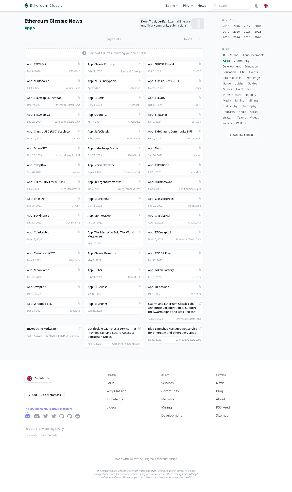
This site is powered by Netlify (44, 429)
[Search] (230, 6)
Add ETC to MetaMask (44, 395)
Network (167, 399)
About (220, 399)
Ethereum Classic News (53, 21)
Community (170, 391)
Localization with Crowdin (42, 435)
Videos (112, 407)
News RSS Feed (241, 135)
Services (167, 383)
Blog (219, 391)
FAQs (110, 383)
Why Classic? (116, 391)
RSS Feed (223, 407)
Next (188, 39)
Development (171, 415)
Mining (166, 407)
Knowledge (115, 399)
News (202, 5)
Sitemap (222, 415)
